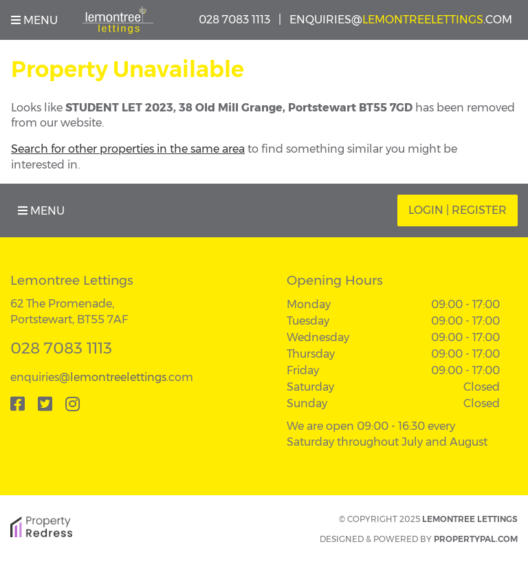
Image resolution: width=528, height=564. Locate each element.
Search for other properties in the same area (128, 148)
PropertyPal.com (476, 539)
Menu (34, 20)
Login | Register (457, 210)
